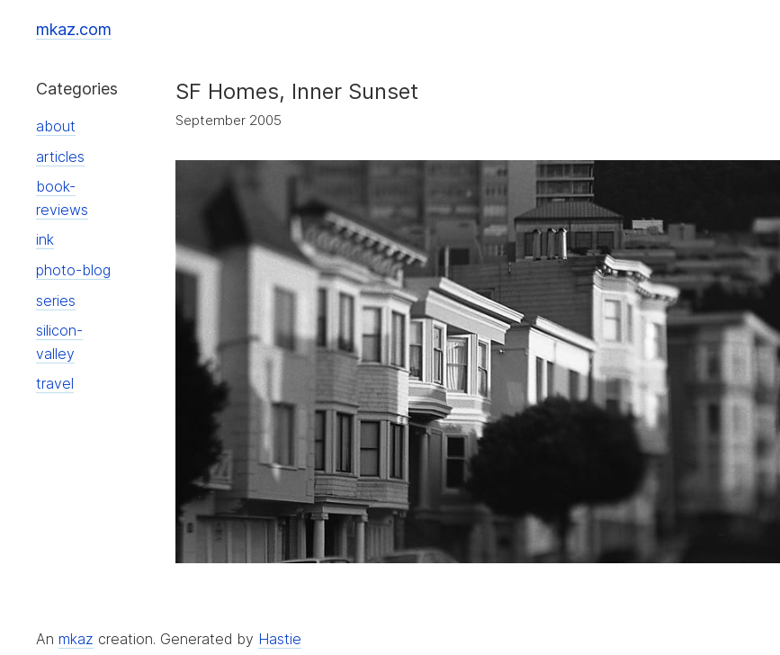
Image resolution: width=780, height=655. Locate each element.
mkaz (76, 639)
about (56, 126)
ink (45, 239)
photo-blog (73, 270)
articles (60, 157)
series (56, 301)
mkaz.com (74, 29)
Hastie (279, 639)
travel (55, 383)
